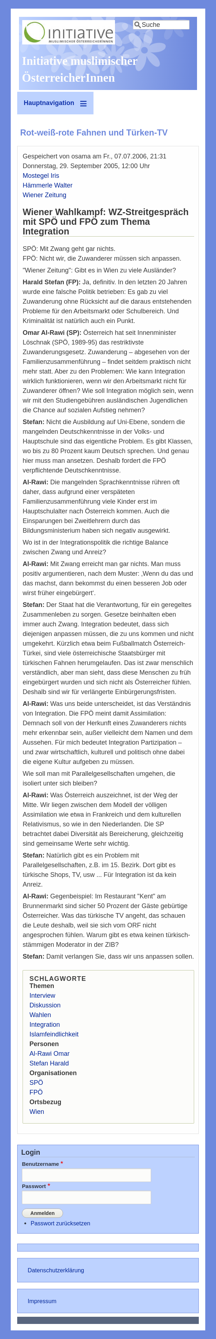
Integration (44, 1024)
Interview (42, 995)
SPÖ (36, 1082)
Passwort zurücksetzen (60, 1223)
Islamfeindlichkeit (53, 1034)
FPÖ (36, 1092)
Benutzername (40, 1164)
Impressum (42, 1300)
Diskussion (45, 1005)
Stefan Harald (49, 1063)
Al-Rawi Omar (49, 1053)
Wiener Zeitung (44, 195)
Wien (36, 1111)
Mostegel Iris (41, 175)
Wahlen (40, 1015)
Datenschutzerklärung (56, 1270)
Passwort (34, 1186)
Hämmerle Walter (47, 185)
